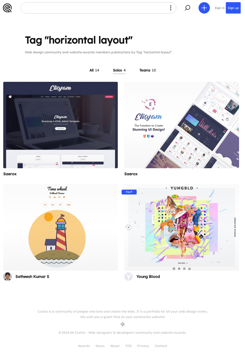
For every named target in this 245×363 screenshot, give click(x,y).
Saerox (9, 173)
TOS (128, 346)
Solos (119, 70)
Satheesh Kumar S (32, 276)
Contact (161, 346)
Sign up (233, 8)
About (115, 346)
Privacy (143, 346)
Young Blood (148, 276)
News (100, 346)
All (94, 70)
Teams (147, 70)
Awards (84, 346)
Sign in (220, 8)
